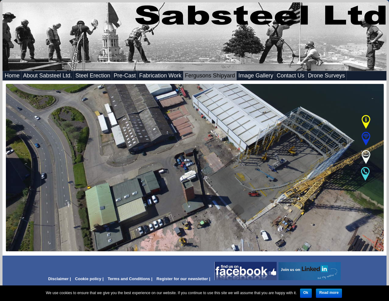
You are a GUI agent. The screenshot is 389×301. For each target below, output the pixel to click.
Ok (305, 292)
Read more (329, 292)
